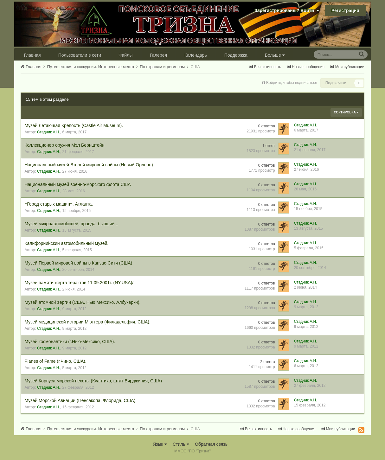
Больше (275, 55)
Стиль (181, 444)
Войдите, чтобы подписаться (291, 82)
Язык (160, 444)
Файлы (125, 55)
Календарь (195, 55)
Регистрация (345, 10)
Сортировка (346, 112)
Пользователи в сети (79, 55)
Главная (32, 55)
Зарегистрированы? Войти (286, 10)
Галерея (158, 55)
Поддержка (235, 55)
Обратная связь (211, 444)
